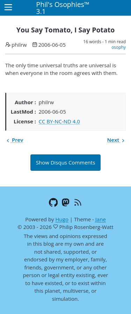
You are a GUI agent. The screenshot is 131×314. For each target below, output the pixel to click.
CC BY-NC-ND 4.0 (59, 121)
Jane (100, 219)
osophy (118, 47)
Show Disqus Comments (65, 162)
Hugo (61, 219)
